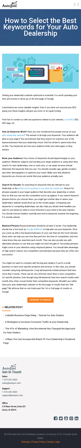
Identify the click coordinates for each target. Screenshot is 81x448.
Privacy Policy (38, 442)
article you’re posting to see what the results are (40, 188)
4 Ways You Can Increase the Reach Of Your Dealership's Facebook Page (39, 341)
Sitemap (25, 442)
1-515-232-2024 (9, 380)
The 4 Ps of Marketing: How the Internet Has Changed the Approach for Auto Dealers (39, 330)
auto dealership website (13, 135)
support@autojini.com (12, 395)
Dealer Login (53, 442)
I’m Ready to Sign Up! (40, 300)
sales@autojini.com (11, 383)
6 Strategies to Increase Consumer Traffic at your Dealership (35, 322)
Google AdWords (34, 229)
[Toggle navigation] (78, 4)
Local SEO (69, 119)
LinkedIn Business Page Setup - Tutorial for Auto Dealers (33, 315)
